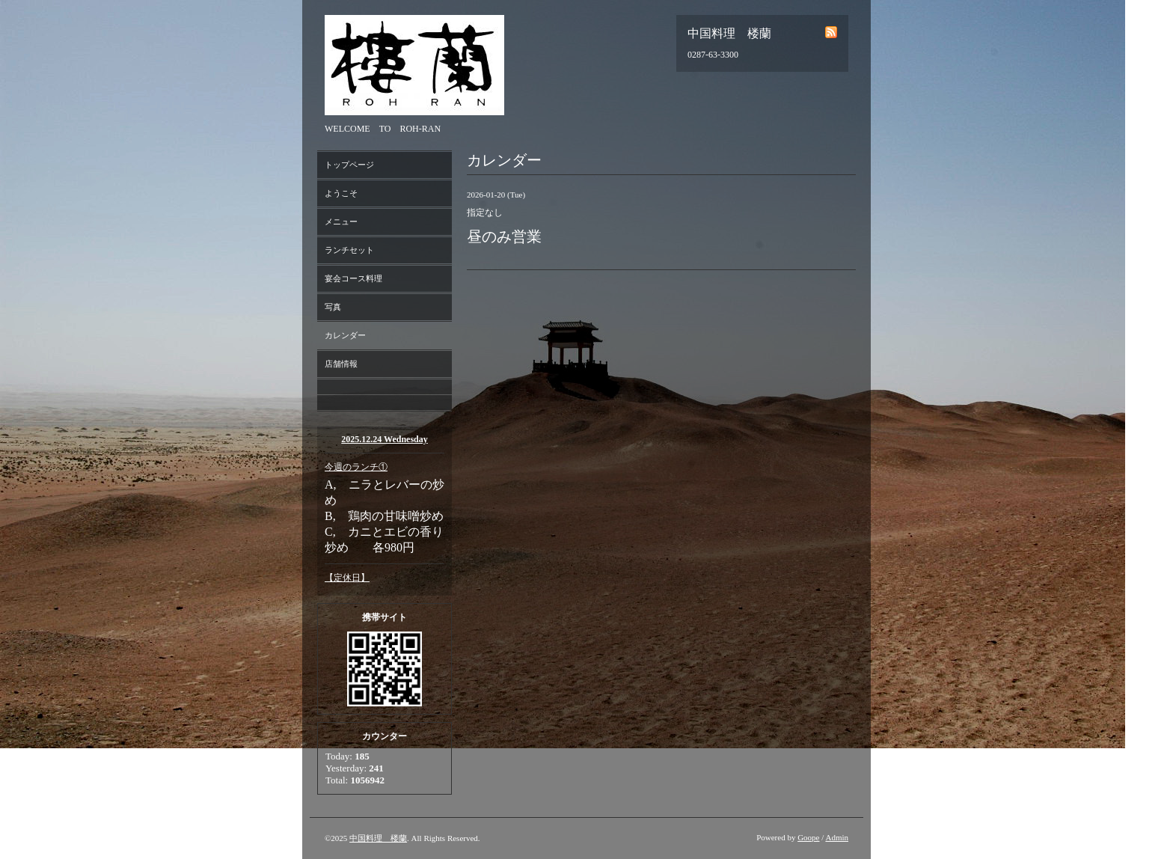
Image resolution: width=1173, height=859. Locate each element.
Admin (836, 837)
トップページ (349, 164)
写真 (333, 306)
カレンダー (345, 335)
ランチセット (349, 249)
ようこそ (341, 193)
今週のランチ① (356, 467)
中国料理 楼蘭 (378, 838)
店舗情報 (341, 363)
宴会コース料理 (353, 278)
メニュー (341, 221)
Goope (808, 837)
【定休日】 (347, 577)
